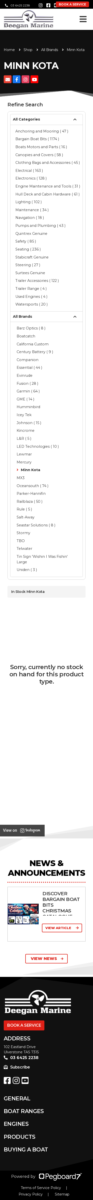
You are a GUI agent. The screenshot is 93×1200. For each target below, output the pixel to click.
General (17, 1098)
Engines (16, 1124)
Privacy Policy (31, 1194)
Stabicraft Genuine (32, 257)
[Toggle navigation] (83, 19)
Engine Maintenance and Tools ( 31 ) (47, 186)
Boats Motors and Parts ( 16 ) (41, 147)
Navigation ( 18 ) (29, 217)
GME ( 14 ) (25, 399)
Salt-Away (25, 517)
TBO (21, 541)
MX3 (21, 478)
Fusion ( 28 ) (27, 383)
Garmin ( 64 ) (28, 391)
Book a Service (24, 1025)
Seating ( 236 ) (28, 249)
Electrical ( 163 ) (29, 170)
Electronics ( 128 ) (31, 178)
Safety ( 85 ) (25, 241)
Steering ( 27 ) (27, 265)
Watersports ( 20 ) (31, 304)
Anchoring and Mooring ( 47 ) (41, 131)
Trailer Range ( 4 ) (31, 288)
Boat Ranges (24, 1111)
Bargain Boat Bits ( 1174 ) (37, 139)
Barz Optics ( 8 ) (31, 328)
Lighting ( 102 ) (28, 202)
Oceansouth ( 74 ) (32, 486)
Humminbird (28, 407)
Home (9, 50)
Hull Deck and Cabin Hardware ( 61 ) (47, 194)
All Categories (26, 119)
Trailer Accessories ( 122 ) (37, 280)
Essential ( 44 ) (29, 367)
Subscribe (17, 1067)
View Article (62, 928)
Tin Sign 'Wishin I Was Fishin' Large (42, 559)
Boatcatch (26, 336)
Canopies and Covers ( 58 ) (39, 155)
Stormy (23, 533)
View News (47, 958)
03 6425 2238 (17, 5)
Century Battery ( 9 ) (35, 352)
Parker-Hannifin (31, 493)
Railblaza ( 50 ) (29, 501)
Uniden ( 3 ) (27, 570)
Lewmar (24, 454)
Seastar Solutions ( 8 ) (36, 525)
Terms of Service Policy (41, 1188)
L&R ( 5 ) (24, 438)
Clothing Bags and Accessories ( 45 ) (47, 162)
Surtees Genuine (30, 273)
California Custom (33, 344)
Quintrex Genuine (31, 233)
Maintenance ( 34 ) (32, 210)
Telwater (24, 548)
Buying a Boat (26, 1149)
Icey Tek (24, 415)
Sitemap (62, 1194)
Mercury (24, 462)
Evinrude (24, 375)
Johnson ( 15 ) (29, 423)
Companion (27, 360)
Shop (28, 50)
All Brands (49, 50)
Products (19, 1137)
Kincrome (25, 430)
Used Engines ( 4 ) (31, 296)
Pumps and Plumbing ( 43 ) (40, 225)
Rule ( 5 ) (24, 509)
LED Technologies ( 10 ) (38, 446)
